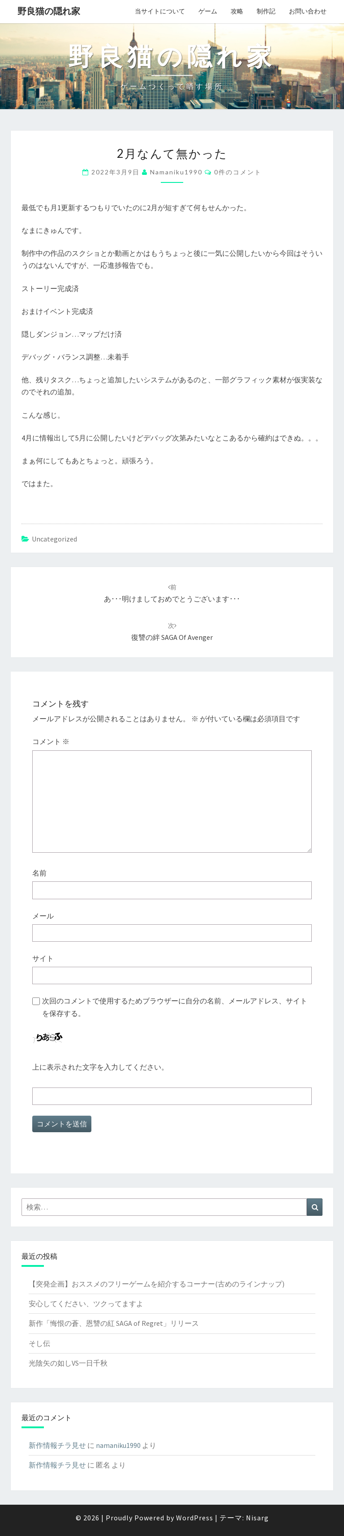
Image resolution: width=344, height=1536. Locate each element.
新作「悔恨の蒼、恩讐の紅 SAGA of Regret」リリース (114, 1323)
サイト (43, 958)
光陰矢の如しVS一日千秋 (68, 1362)
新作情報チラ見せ (57, 1445)
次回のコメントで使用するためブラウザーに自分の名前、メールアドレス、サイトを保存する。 (174, 1006)
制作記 (266, 11)
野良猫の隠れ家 (48, 11)
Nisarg (257, 1517)
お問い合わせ (308, 11)
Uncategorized (54, 538)
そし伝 (39, 1343)
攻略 (237, 11)
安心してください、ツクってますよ (86, 1303)
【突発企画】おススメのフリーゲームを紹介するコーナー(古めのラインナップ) (156, 1283)
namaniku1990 (176, 172)
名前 (39, 872)
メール (43, 915)
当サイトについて (160, 11)
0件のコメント (238, 172)
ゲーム (207, 11)
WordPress (194, 1517)
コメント (50, 741)
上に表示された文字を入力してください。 (100, 1066)
